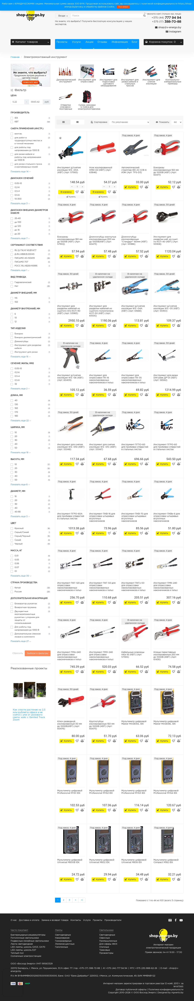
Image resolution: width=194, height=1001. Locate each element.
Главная (15, 57)
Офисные (104, 938)
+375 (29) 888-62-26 (146, 968)
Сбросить (17, 653)
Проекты (62, 42)
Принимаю (123, 7)
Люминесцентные (64, 944)
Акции (89, 45)
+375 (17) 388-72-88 (89, 968)
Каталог (30, 41)
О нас (14, 920)
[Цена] (17, 102)
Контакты (75, 920)
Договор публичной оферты (131, 990)
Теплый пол (17, 953)
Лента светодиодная (22, 944)
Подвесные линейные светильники (30, 941)
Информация (120, 45)
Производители (112, 920)
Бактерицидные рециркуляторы (28, 935)
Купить (70, 197)
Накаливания (62, 938)
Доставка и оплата (29, 920)
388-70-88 (166, 21)
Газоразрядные (63, 941)
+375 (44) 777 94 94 (116, 968)
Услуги (76, 45)
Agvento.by (177, 993)
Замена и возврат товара (54, 920)
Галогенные (61, 947)
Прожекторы (106, 953)
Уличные (104, 947)
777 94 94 (166, 18)
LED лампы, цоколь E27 (23, 950)
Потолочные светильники (25, 938)
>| (82, 900)
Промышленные (108, 941)
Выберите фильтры (37, 653)
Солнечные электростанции (26, 956)
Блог (134, 42)
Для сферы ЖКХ (108, 944)
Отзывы (102, 42)
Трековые (104, 950)
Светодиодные (63, 935)
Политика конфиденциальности (165, 990)
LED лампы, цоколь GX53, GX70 (28, 947)
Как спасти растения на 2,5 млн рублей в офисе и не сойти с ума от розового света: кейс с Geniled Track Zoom (29, 715)
